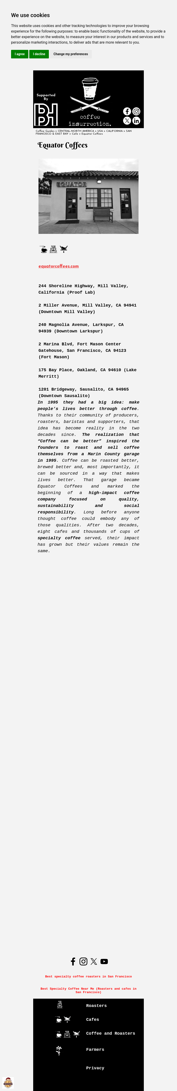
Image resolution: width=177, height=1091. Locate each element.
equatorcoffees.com (58, 266)
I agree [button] (20, 54)
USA (100, 131)
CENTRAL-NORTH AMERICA (76, 131)
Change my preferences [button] (70, 54)
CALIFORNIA (114, 131)
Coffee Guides (45, 131)
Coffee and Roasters (110, 1033)
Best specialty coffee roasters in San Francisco (88, 976)
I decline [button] (39, 54)
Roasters (96, 1005)
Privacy (95, 1068)
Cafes (92, 1019)
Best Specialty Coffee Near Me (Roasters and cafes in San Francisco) (89, 990)
